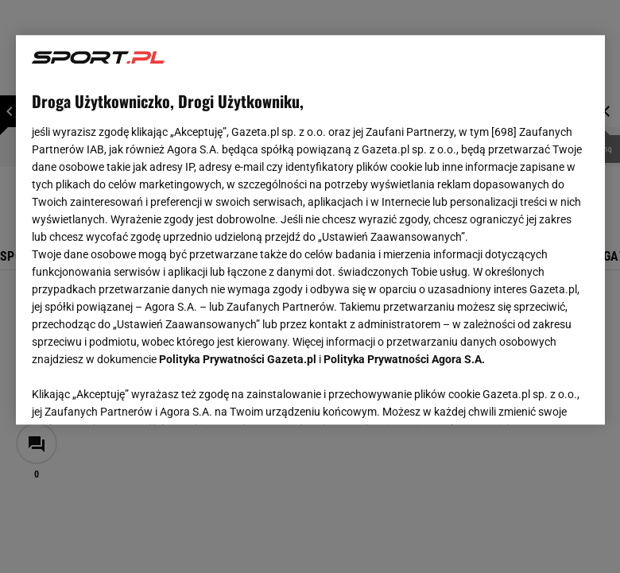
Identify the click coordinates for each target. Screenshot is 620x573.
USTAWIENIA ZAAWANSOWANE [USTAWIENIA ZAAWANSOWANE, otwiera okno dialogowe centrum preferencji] (135, 392)
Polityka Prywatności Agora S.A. (404, 359)
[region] (310, 229)
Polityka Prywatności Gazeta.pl (237, 359)
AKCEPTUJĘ (534, 393)
